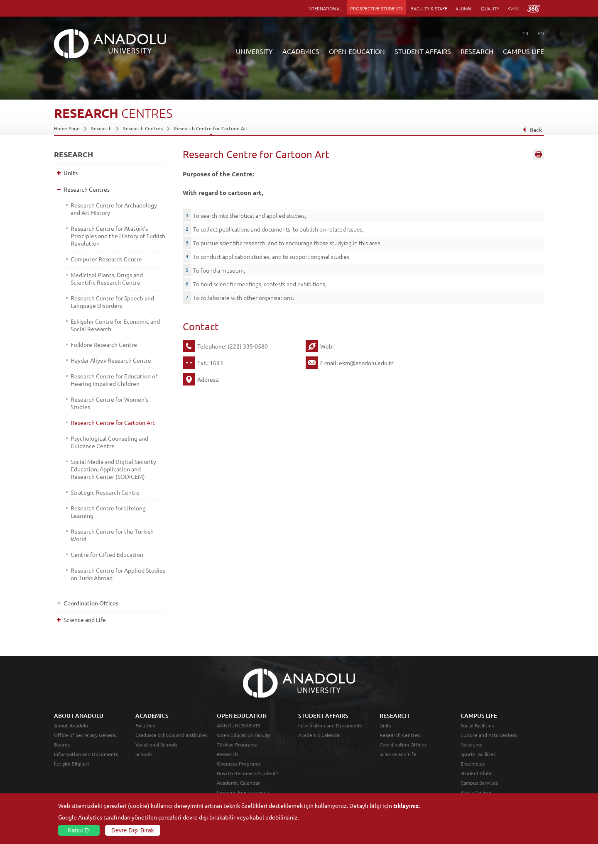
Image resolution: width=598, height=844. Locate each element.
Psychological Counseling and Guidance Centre (109, 441)
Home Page (67, 128)
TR (525, 33)
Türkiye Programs (237, 744)
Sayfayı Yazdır (538, 154)
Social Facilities (477, 725)
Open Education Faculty (243, 735)
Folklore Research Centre (104, 344)
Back (532, 129)
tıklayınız (406, 805)
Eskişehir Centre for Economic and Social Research (115, 324)
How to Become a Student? (247, 773)
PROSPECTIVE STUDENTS (376, 8)
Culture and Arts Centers (489, 735)
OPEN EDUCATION (357, 51)
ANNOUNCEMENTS (238, 725)
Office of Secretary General (85, 735)
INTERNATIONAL (324, 8)
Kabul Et (79, 830)
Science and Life (85, 619)
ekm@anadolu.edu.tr (366, 362)
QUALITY (490, 8)
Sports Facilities (478, 754)
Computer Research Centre (106, 259)
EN (540, 33)
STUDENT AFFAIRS (423, 51)
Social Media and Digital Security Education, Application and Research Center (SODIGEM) (113, 469)
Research (101, 128)
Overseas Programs (238, 763)
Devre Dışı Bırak (132, 830)
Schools (143, 754)
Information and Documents (86, 754)
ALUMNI (464, 8)
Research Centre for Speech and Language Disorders (112, 301)
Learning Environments (243, 792)
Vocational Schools (156, 744)
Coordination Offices (91, 603)
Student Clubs (476, 773)
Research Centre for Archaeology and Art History (114, 208)
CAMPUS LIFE (523, 51)
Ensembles (473, 763)
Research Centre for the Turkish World (112, 534)
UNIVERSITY (254, 51)
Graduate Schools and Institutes (171, 735)
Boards (62, 744)
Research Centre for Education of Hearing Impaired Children (114, 379)
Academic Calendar (238, 782)
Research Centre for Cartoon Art (211, 128)
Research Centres (143, 128)
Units (71, 172)
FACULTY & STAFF (429, 8)
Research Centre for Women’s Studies (109, 402)
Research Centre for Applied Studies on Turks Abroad (118, 573)
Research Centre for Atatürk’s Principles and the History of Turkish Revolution (118, 235)
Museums (471, 744)
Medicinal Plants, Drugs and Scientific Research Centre (107, 278)
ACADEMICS (300, 51)
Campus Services (479, 782)
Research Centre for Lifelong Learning (108, 511)
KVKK (513, 8)
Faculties (145, 725)
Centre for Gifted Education (107, 554)
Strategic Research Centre (105, 492)
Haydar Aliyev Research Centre (111, 360)
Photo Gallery (476, 792)
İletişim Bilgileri (71, 763)
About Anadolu (71, 725)
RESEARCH (477, 51)
